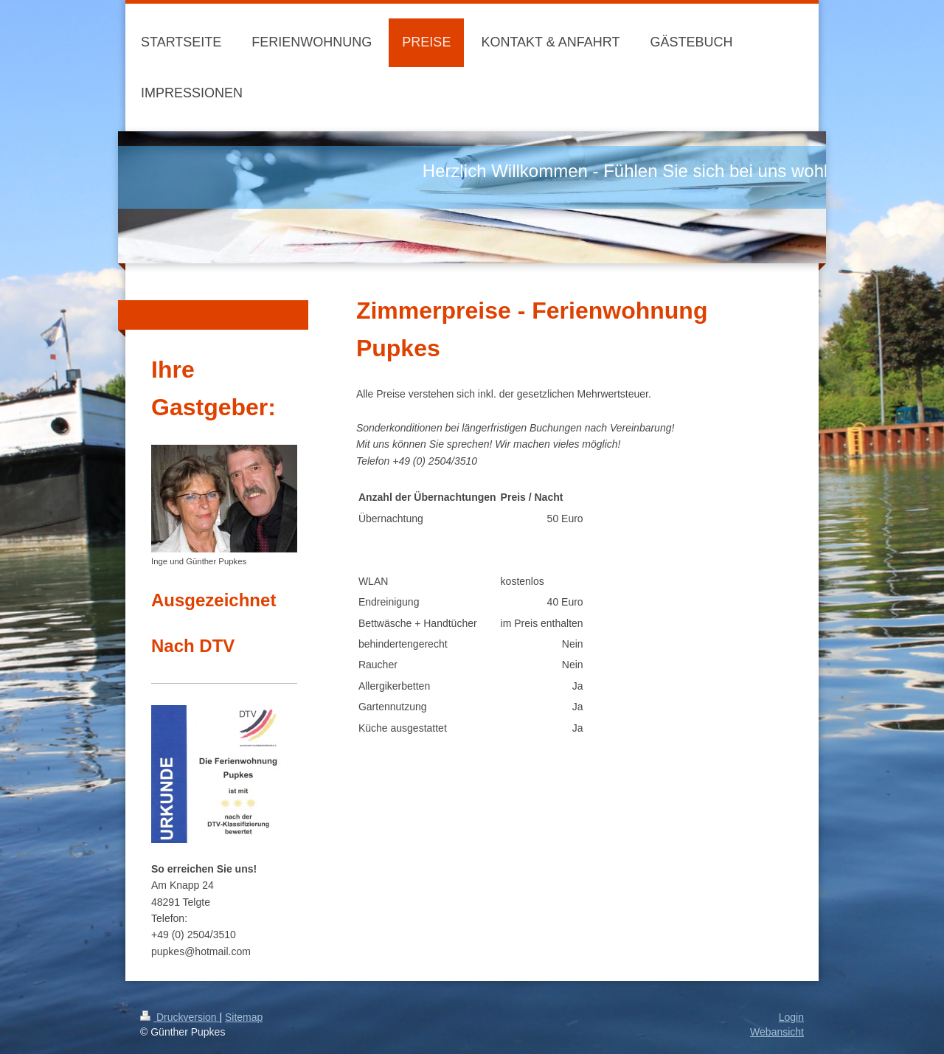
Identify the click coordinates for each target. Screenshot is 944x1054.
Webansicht (777, 1032)
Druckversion (179, 1017)
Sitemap (244, 1017)
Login (791, 1017)
